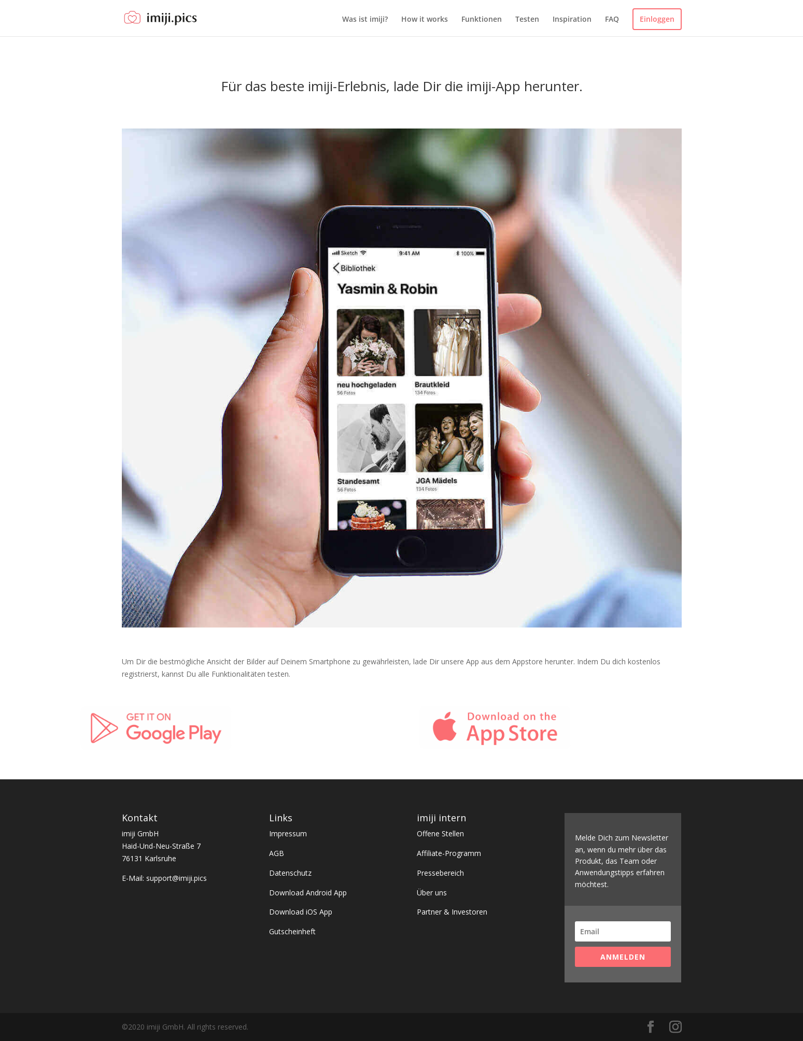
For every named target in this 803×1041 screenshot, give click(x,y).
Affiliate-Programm (449, 853)
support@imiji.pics (176, 878)
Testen (527, 20)
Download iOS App (300, 912)
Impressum (288, 833)
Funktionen (481, 20)
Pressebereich (440, 873)
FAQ (612, 20)
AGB (276, 853)
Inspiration (572, 20)
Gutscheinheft (292, 931)
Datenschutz (290, 873)
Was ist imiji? (365, 20)
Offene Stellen (440, 833)
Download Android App (308, 892)
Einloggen (657, 19)
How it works (424, 20)
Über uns (432, 892)
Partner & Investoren (452, 912)
